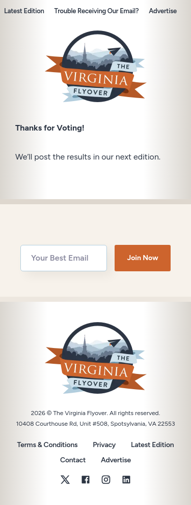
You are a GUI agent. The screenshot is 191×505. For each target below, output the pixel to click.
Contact (73, 460)
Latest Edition (24, 11)
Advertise (163, 11)
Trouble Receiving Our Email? (96, 11)
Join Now (142, 258)
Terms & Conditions (47, 444)
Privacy (104, 444)
